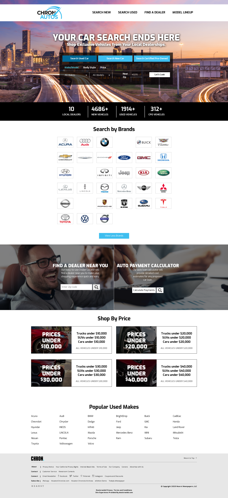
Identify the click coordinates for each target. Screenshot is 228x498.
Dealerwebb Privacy (104, 490)
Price (103, 67)
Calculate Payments (144, 290)
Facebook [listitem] (63, 476)
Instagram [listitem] (99, 476)
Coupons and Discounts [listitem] (114, 476)
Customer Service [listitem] (50, 471)
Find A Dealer (155, 12)
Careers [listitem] (125, 467)
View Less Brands (114, 235)
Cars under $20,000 (176, 342)
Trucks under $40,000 (176, 367)
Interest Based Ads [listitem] (87, 467)
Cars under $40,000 (176, 375)
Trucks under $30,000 (91, 367)
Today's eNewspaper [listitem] (117, 481)
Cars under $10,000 (91, 342)
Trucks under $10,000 (91, 333)
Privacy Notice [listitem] (48, 467)
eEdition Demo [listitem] (101, 481)
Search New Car (115, 58)
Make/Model (72, 67)
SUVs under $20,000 (176, 338)
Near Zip (125, 75)
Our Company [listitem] (114, 467)
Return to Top (189, 458)
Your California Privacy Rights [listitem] (67, 467)
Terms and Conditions (123, 490)
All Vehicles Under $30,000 (91, 381)
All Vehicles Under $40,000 (177, 381)
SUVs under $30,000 (91, 371)
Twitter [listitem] (76, 476)
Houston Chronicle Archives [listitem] (82, 481)
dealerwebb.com (126, 492)
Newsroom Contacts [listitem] (66, 471)
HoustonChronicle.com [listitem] (60, 481)
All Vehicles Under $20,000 (177, 348)
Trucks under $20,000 (176, 333)
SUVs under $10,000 (92, 338)
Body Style (89, 67)
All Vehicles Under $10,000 (91, 348)
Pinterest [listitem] (86, 476)
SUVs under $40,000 (176, 371)
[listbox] (75, 75)
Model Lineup (182, 12)
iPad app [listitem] (46, 481)
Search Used (127, 12)
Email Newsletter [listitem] (49, 476)
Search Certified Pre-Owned (152, 58)
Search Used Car (79, 58)
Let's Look (160, 74)
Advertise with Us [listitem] (136, 467)
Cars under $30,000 (91, 375)
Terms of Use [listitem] (102, 467)
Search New (101, 12)
